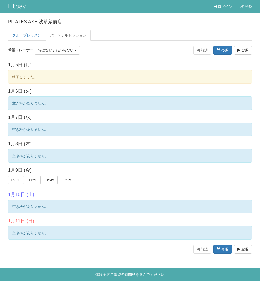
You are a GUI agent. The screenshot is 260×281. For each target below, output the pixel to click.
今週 (223, 50)
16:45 (49, 180)
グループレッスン (26, 35)
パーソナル (68, 35)
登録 (246, 6)
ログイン (223, 6)
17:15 (66, 180)
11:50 (32, 180)
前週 (202, 50)
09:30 (15, 180)
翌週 (243, 50)
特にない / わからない (57, 50)
